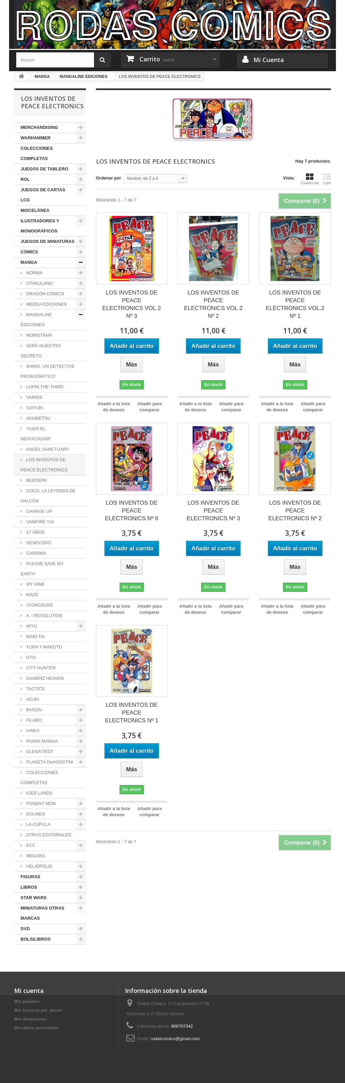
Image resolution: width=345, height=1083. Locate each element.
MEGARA (35, 855)
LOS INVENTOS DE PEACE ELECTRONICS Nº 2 (295, 511)
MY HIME (35, 584)
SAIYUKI (34, 407)
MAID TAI (35, 636)
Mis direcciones (30, 1019)
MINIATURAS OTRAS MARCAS (42, 913)
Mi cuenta (29, 991)
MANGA (29, 262)
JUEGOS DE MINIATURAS (47, 241)
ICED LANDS (39, 793)
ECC (30, 845)
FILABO (33, 720)
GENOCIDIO (38, 542)
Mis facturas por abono (38, 1010)
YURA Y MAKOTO (43, 646)
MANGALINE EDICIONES (36, 319)
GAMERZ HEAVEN (44, 678)
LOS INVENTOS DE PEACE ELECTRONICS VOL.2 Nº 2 (213, 304)
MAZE (31, 594)
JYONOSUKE (39, 605)
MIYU (31, 626)
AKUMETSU (38, 418)
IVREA (32, 730)
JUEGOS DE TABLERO (44, 168)
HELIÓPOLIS (38, 866)
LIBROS (29, 887)
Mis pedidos (26, 1001)
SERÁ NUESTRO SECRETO (41, 350)
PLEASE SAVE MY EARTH (42, 568)
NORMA (33, 272)
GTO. (31, 657)
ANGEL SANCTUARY (47, 449)
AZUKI (32, 699)
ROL (25, 179)
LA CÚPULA (37, 824)
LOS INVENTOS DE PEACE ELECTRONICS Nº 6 (131, 511)
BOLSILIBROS (36, 939)
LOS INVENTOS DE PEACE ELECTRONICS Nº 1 (131, 713)
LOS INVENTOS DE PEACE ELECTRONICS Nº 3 (213, 511)
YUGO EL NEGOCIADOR (36, 433)
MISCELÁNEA (35, 210)
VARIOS (33, 397)
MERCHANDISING (39, 127)
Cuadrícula (310, 179)
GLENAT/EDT (39, 751)
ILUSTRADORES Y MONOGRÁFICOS (40, 225)
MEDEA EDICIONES (46, 304)
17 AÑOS (35, 532)
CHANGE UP (38, 511)
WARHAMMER (36, 137)
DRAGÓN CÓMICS (44, 293)
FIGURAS (30, 876)
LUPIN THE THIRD (44, 386)
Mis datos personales (36, 1027)
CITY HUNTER (40, 667)
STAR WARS (33, 897)
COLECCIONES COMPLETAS (37, 153)
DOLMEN (35, 813)
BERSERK (36, 480)
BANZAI (33, 709)
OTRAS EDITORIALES (48, 834)
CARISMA (35, 553)
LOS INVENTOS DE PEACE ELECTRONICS (44, 464)
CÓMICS (29, 251)
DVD (25, 928)
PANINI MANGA (41, 741)
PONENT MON (40, 803)
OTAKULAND (39, 283)
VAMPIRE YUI (39, 521)
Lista (327, 179)
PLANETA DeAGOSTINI (49, 762)
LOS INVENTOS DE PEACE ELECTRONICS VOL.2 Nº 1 (295, 304)
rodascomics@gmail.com (175, 1038)
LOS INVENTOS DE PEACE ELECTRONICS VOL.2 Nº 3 (131, 304)
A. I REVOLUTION (43, 615)
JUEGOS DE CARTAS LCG (43, 194)
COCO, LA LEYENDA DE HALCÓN (48, 495)
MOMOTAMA (38, 335)
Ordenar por (108, 177)
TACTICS (34, 688)
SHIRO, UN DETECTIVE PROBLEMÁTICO (47, 371)
